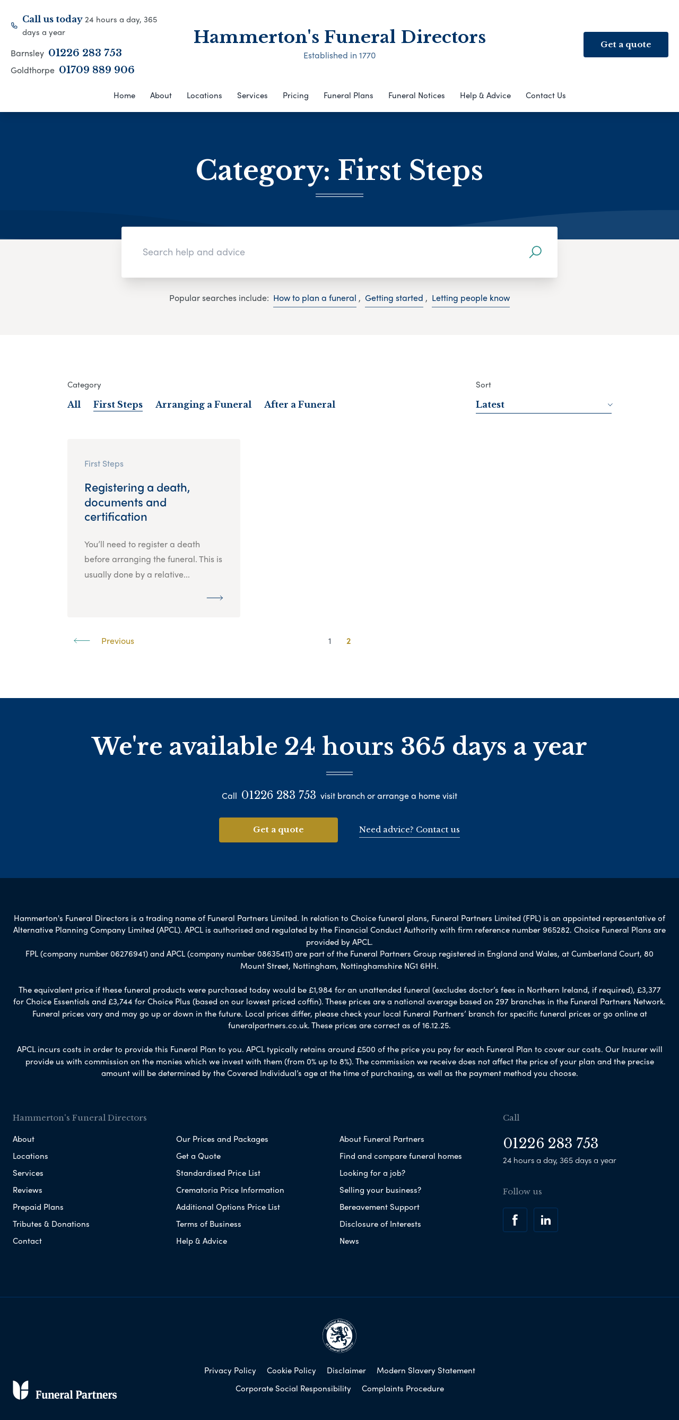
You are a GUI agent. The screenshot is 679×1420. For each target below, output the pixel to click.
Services (252, 95)
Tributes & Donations (51, 1222)
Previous (104, 640)
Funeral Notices (416, 95)
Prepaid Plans (38, 1205)
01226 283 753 (85, 53)
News (349, 1239)
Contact (27, 1239)
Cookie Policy (291, 1369)
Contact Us (546, 95)
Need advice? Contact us (409, 829)
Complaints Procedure (403, 1387)
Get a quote (278, 829)
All (74, 404)
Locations (204, 95)
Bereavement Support (380, 1205)
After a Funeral (299, 404)
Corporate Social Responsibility (293, 1387)
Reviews (27, 1188)
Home (124, 95)
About (161, 95)
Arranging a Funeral (203, 404)
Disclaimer (346, 1369)
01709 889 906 (97, 70)
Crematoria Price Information (230, 1188)
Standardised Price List (218, 1171)
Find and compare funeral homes (401, 1154)
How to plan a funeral (314, 297)
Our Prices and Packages (222, 1137)
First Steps (118, 404)
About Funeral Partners (382, 1137)
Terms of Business (208, 1222)
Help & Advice (485, 95)
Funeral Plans (348, 95)
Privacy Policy (230, 1369)
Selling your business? (380, 1188)
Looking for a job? (372, 1171)
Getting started (394, 297)
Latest (544, 404)
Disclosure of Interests (380, 1222)
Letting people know (471, 297)
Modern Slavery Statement (426, 1369)
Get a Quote (198, 1154)
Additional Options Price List (228, 1205)
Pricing (296, 95)
